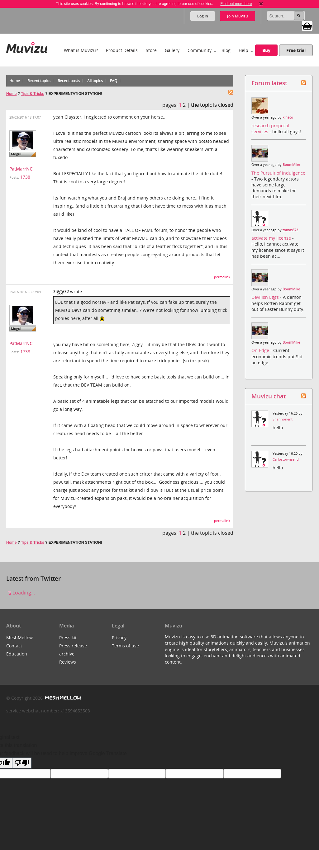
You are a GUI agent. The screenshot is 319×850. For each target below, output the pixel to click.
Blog (226, 50)
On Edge (260, 350)
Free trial (296, 50)
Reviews (67, 662)
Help (243, 50)
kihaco (288, 117)
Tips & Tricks (32, 94)
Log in (202, 16)
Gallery (172, 50)
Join (237, 16)
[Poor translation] (21, 763)
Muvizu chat (268, 396)
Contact (14, 646)
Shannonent (283, 419)
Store (151, 50)
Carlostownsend (286, 459)
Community (200, 50)
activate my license (271, 238)
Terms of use (125, 646)
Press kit (68, 638)
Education (16, 654)
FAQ (113, 80)
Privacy (119, 638)
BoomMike (291, 164)
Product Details (122, 50)
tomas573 (290, 230)
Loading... (20, 592)
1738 (25, 177)
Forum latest (269, 83)
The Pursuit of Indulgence (278, 173)
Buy (266, 50)
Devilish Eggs (265, 297)
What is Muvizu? (81, 50)
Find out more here (236, 4)
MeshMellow (19, 638)
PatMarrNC (20, 169)
